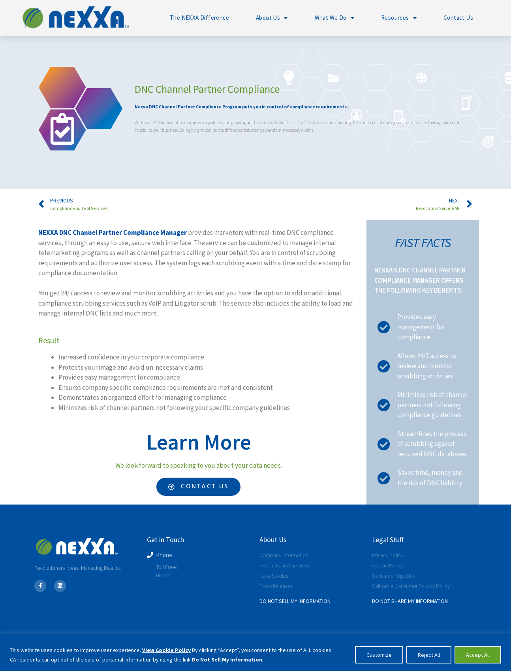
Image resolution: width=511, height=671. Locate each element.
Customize (379, 654)
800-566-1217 (193, 567)
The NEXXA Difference (199, 17)
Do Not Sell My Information (227, 659)
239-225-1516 (188, 575)
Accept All (478, 654)
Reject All (429, 654)
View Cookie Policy (166, 650)
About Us (272, 18)
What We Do (334, 18)
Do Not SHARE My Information (410, 601)
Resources (399, 18)
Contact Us (458, 17)
